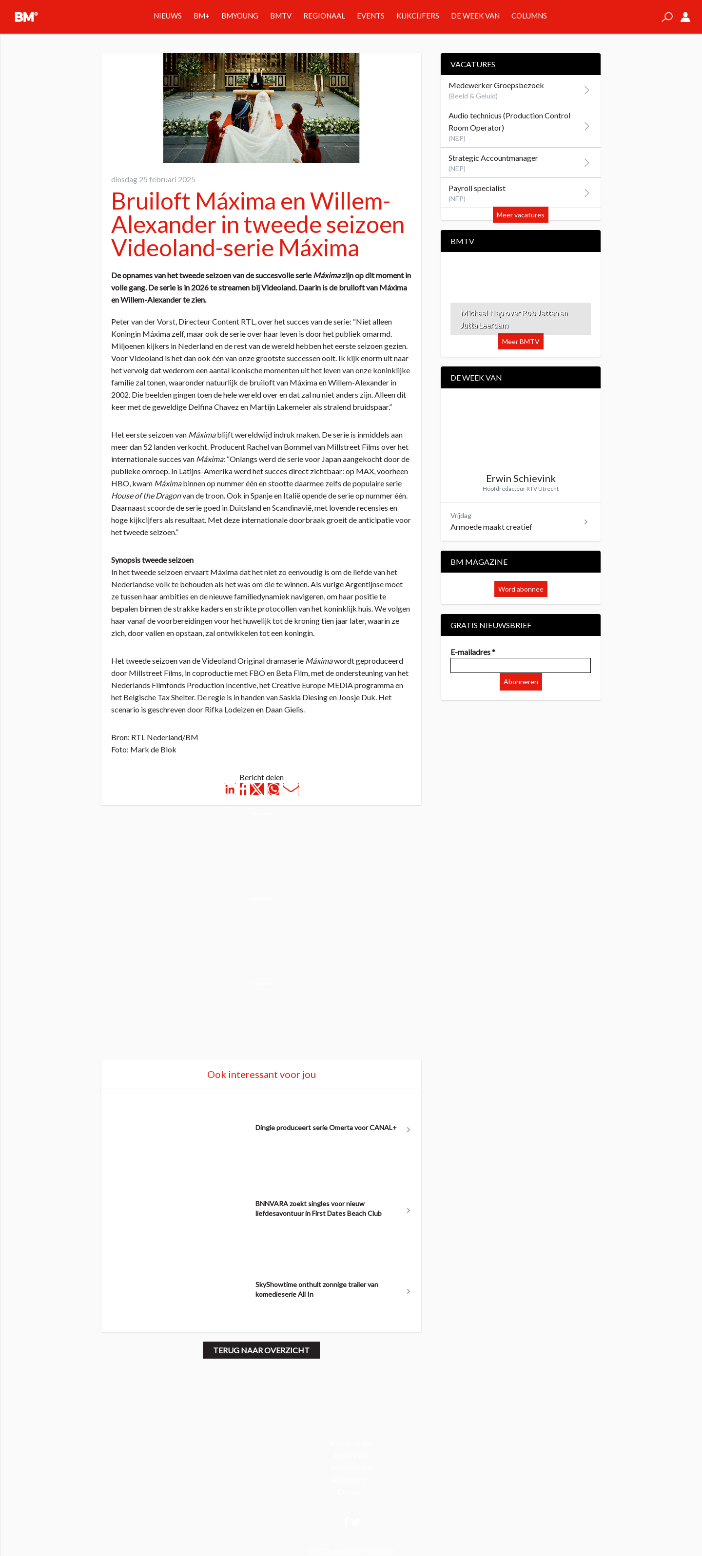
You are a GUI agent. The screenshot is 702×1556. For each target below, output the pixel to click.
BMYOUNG (239, 15)
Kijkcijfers (417, 15)
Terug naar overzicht (261, 1350)
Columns (529, 15)
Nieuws (168, 15)
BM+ (202, 15)
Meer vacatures (521, 215)
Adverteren (351, 1479)
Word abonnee (521, 589)
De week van (475, 15)
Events (371, 15)
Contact (351, 1491)
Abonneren (521, 681)
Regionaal (324, 15)
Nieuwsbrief (351, 1467)
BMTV (281, 15)
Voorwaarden (351, 1442)
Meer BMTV (521, 341)
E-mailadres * (472, 651)
